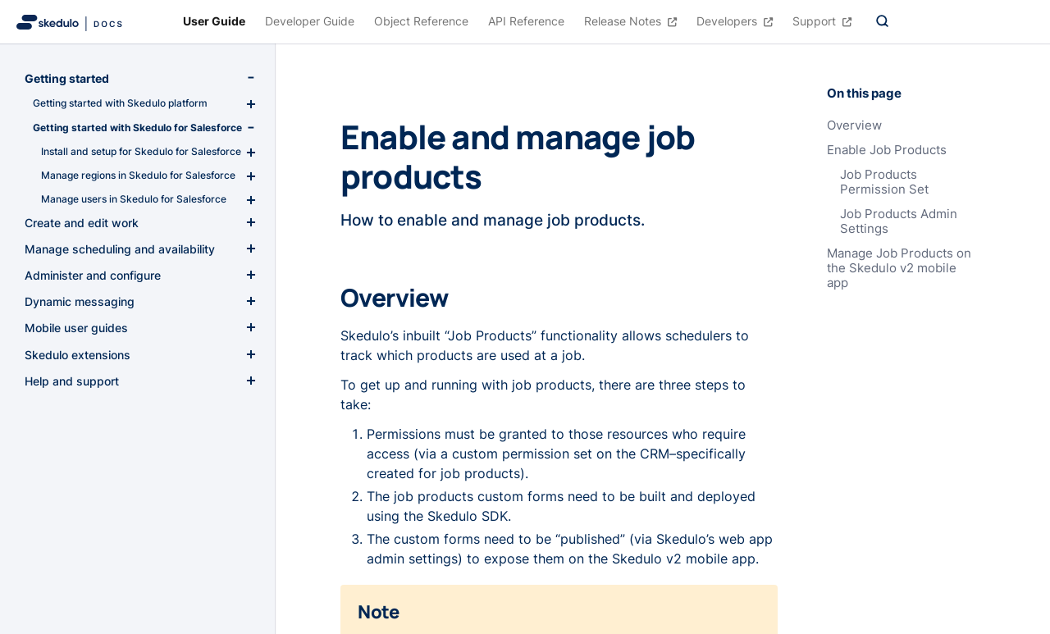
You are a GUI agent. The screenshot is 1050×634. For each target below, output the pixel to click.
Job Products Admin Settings (898, 221)
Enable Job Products (887, 150)
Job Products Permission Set (884, 182)
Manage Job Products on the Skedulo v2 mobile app (899, 268)
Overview (854, 125)
